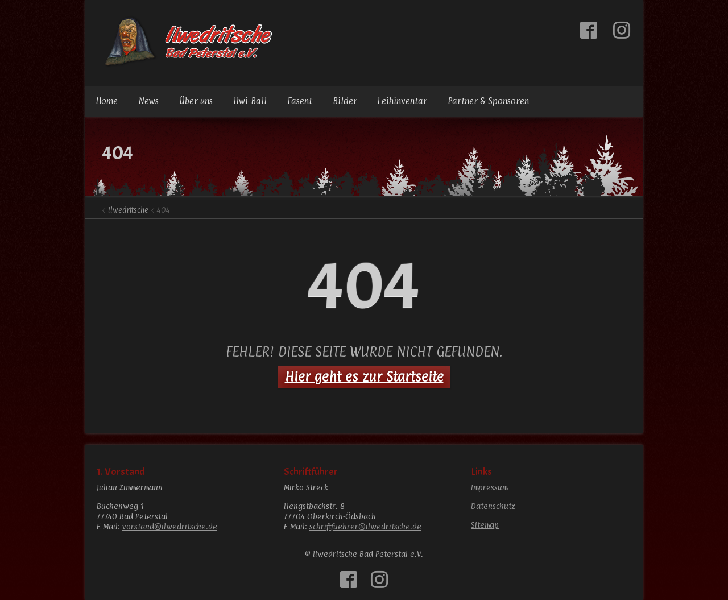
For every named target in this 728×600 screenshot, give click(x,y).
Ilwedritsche (128, 209)
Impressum (489, 487)
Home (107, 101)
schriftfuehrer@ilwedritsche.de (365, 526)
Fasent (299, 101)
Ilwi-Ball (250, 101)
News (148, 101)
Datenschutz (493, 506)
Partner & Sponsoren (488, 101)
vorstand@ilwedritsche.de (169, 526)
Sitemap (485, 524)
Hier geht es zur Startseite (364, 376)
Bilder (345, 101)
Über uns (196, 101)
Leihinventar (402, 101)
